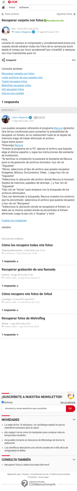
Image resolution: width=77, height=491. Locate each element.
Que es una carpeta (13, 93)
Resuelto (51, 20)
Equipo (26, 474)
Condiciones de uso (39, 474)
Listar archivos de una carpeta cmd (22, 77)
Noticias (7, 402)
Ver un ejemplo (67, 402)
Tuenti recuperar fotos (14, 81)
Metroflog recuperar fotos (16, 85)
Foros (12, 7)
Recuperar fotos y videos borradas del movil (26, 464)
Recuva (58, 128)
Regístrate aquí (14, 474)
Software (24, 7)
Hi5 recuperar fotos (13, 89)
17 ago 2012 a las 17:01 (48, 32)
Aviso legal (44, 477)
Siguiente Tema (64, 14)
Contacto (33, 477)
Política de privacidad (60, 474)
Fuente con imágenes (14, 220)
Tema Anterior (12, 14)
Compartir (11, 60)
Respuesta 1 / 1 (10, 110)
